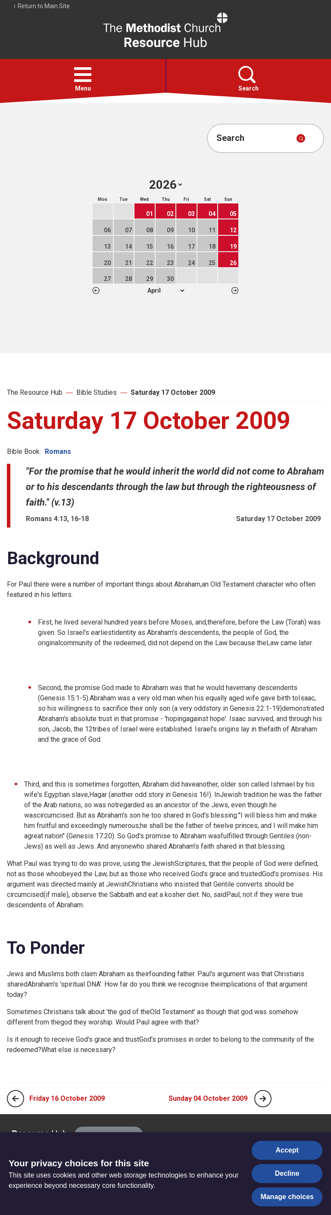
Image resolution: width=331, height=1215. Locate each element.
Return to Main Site (41, 6)
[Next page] (263, 1098)
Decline (287, 1173)
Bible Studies (96, 392)
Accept (287, 1150)
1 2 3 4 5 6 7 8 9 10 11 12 (166, 290)
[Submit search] (301, 138)
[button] (82, 74)
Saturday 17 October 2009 (173, 392)
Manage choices (287, 1196)
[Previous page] (15, 1098)
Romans (58, 451)
